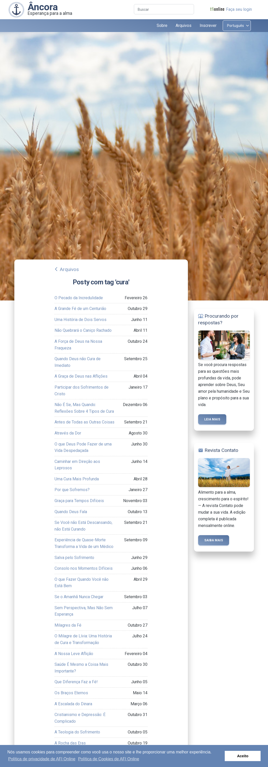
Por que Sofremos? (72, 489)
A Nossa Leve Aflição (74, 653)
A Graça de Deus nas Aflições (81, 376)
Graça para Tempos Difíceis (79, 500)
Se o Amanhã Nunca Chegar (79, 596)
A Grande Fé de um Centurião (80, 308)
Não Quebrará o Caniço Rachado (83, 330)
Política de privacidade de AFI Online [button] (41, 759)
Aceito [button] (242, 756)
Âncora (43, 7)
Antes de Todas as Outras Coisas (84, 422)
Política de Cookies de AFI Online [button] (108, 759)
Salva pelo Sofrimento (74, 557)
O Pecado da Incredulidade (79, 297)
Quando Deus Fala (71, 511)
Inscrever (208, 25)
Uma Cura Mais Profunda (77, 478)
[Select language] (237, 25)
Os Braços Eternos (71, 692)
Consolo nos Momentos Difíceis (84, 568)
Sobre (162, 25)
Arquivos (69, 269)
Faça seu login (239, 9)
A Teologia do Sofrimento (77, 732)
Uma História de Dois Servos (80, 319)
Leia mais (212, 419)
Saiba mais (213, 540)
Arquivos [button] (183, 25)
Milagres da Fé (68, 625)
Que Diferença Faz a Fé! (76, 681)
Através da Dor (68, 433)
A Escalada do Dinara (73, 703)
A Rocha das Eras (70, 743)
